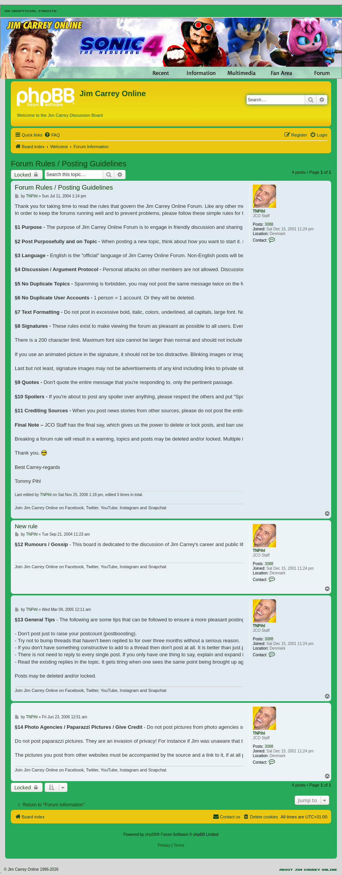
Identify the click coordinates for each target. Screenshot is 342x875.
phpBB (151, 834)
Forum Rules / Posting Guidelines (68, 163)
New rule (26, 526)
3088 (269, 224)
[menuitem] (52, 135)
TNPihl (259, 211)
